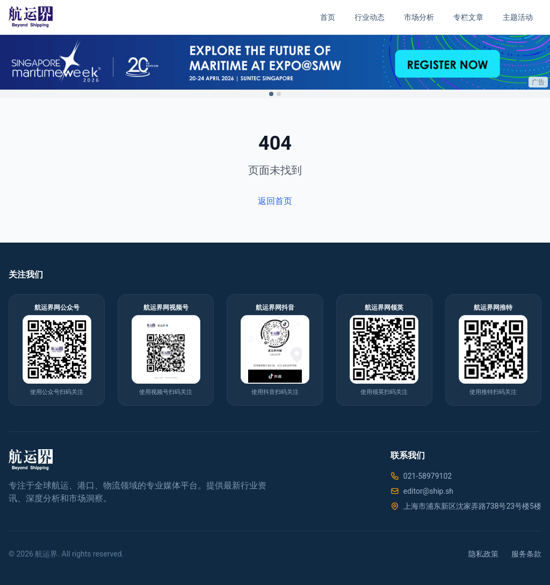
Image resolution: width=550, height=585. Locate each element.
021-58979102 (427, 476)
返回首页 (275, 201)
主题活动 (518, 17)
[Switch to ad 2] (279, 94)
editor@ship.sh (428, 491)
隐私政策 (483, 554)
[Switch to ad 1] (271, 94)
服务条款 (526, 554)
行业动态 (369, 17)
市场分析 (419, 17)
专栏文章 (468, 17)
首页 (327, 17)
